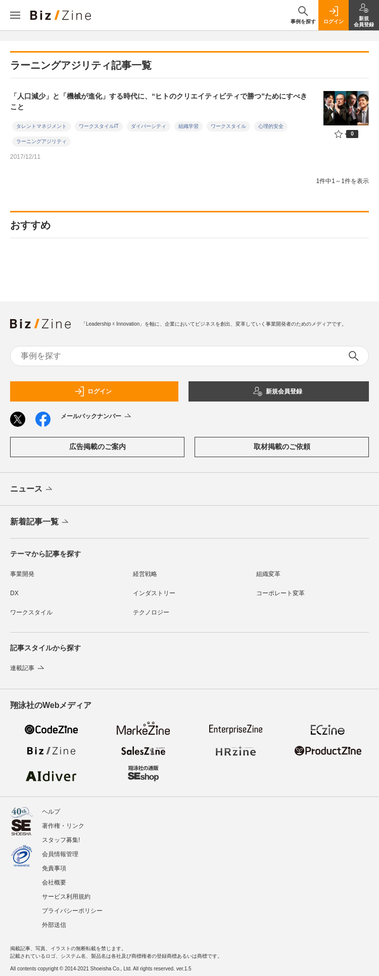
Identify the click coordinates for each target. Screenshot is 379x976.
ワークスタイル (228, 126)
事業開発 (22, 574)
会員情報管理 (60, 854)
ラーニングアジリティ (41, 141)
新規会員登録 (277, 391)
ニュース (32, 489)
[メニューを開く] (15, 15)
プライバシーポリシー (72, 910)
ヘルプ (51, 811)
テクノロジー (151, 612)
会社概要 (54, 882)
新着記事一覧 (40, 522)
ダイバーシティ (148, 126)
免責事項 (54, 868)
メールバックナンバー (97, 417)
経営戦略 (145, 574)
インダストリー (154, 593)
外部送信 (54, 924)
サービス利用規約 (66, 896)
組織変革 (268, 574)
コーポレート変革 (280, 593)
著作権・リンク (63, 825)
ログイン (93, 391)
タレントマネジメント (41, 126)
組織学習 (188, 126)
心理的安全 (270, 126)
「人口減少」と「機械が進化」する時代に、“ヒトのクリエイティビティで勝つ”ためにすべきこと (158, 101)
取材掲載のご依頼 (282, 446)
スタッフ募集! (61, 840)
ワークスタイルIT (99, 126)
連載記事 (28, 668)
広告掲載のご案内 (97, 446)
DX (14, 593)
